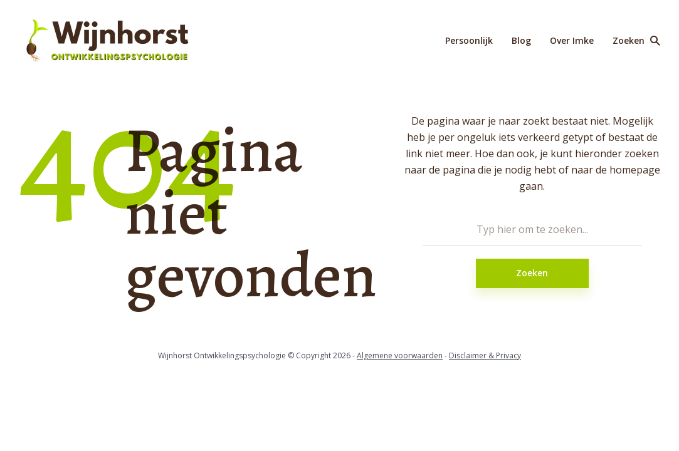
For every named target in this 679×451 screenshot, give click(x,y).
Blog (521, 40)
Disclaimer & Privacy (485, 355)
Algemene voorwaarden (400, 355)
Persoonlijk (469, 40)
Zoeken (532, 273)
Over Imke (572, 40)
